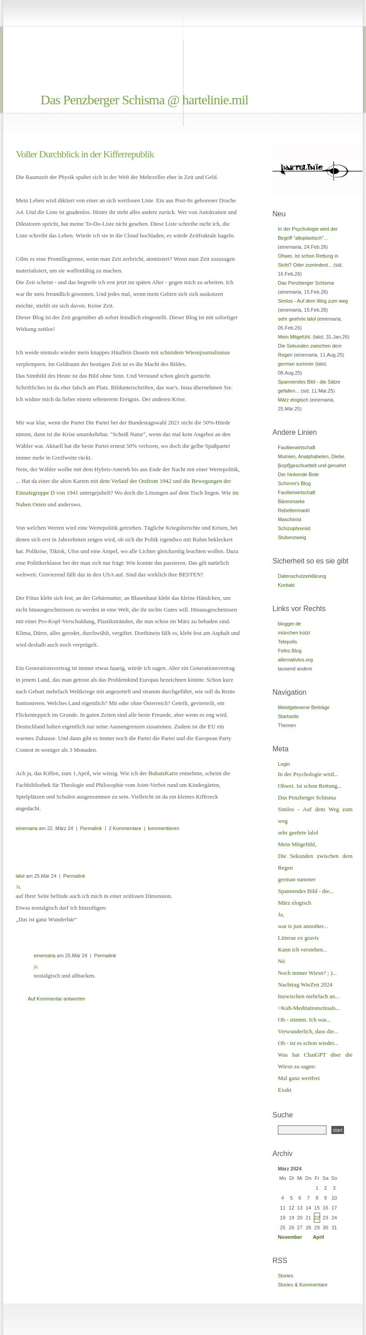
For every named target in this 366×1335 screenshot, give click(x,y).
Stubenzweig (292, 537)
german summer (296, 363)
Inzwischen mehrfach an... (308, 996)
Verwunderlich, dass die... (308, 1031)
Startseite (288, 716)
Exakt (284, 1089)
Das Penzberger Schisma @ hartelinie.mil (144, 99)
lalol (20, 876)
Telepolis (287, 641)
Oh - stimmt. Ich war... (304, 1019)
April (318, 1237)
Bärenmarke (291, 501)
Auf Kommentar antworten (56, 998)
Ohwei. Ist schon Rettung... (310, 785)
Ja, (281, 914)
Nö (281, 961)
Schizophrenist (294, 528)
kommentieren (163, 828)
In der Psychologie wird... (308, 774)
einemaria (26, 828)
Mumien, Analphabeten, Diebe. (311, 456)
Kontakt (286, 585)
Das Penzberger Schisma (306, 283)
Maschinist (289, 519)
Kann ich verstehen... (302, 949)
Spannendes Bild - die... (306, 891)
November (290, 1237)
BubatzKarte (163, 773)
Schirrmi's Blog (294, 483)
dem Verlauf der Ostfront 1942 (135, 481)
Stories (285, 1275)
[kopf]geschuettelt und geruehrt (312, 465)
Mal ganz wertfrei (299, 1078)
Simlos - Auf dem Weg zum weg (313, 301)
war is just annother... (303, 926)
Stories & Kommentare (303, 1284)
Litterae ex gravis (298, 937)
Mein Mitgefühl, (295, 336)
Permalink (91, 828)
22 (317, 1217)
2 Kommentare (125, 828)
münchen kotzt (294, 632)
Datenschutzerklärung (302, 576)
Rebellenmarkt (294, 510)
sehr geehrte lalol (297, 318)
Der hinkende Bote (298, 474)
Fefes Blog (290, 650)
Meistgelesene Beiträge (304, 707)
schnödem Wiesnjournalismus (195, 352)
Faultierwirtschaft (296, 447)
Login (284, 764)
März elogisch (293, 399)
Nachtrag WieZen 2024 (305, 984)
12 (291, 1207)
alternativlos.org (295, 659)
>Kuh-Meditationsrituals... (309, 1008)
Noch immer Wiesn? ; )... (307, 972)
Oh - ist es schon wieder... (308, 1043)
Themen (287, 725)
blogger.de (289, 623)
